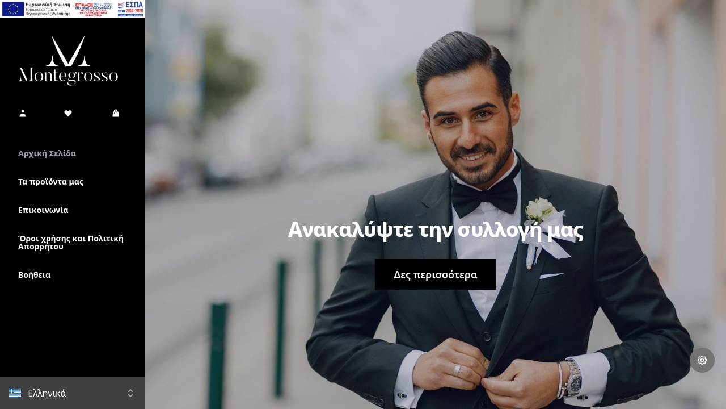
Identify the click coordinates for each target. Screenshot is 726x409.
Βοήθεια (34, 274)
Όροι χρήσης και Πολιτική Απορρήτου (71, 242)
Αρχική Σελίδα (47, 153)
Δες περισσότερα (435, 274)
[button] (23, 113)
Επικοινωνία (43, 209)
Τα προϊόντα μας (50, 181)
